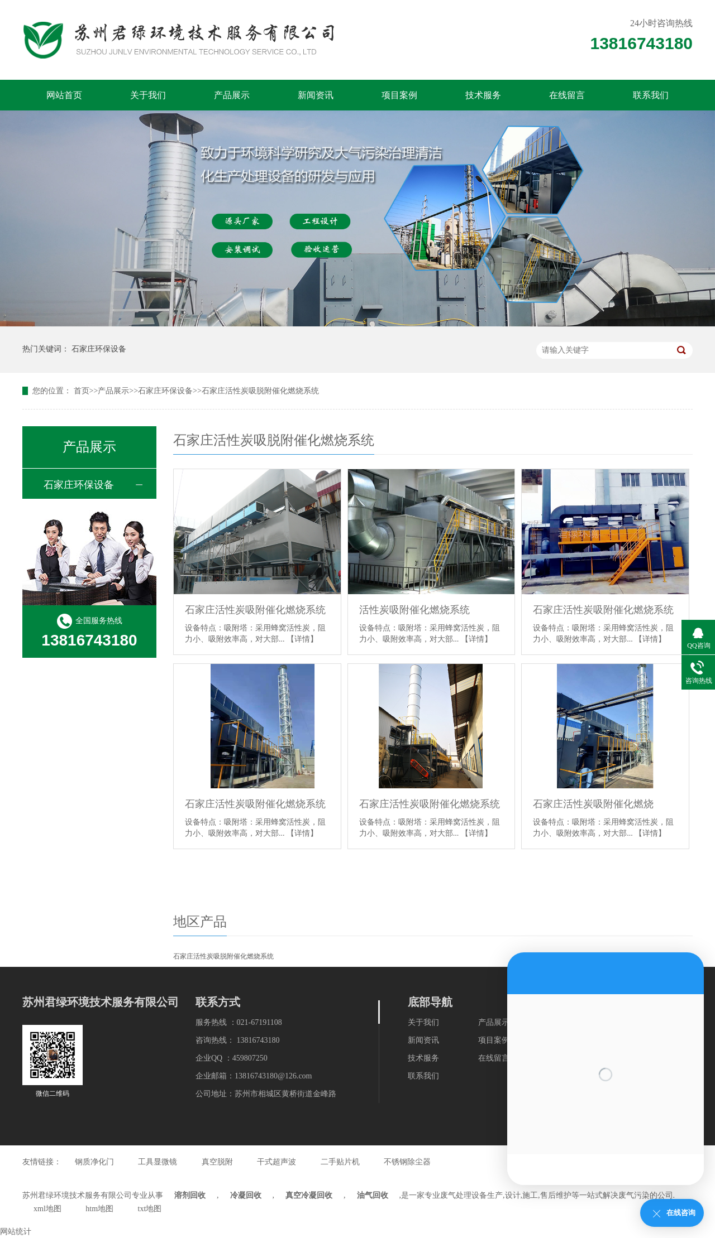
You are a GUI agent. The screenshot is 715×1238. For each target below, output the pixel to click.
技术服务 (483, 95)
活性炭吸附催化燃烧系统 (414, 609)
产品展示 (232, 95)
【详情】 (302, 639)
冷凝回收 (245, 1195)
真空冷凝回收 (308, 1195)
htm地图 (99, 1209)
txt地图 (150, 1209)
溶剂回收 (190, 1195)
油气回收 (372, 1195)
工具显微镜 (157, 1162)
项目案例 (399, 95)
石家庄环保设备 (99, 349)
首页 (81, 391)
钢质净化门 (94, 1162)
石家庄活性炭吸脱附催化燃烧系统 (260, 391)
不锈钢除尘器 (407, 1162)
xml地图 (47, 1209)
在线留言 (567, 95)
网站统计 (15, 1231)
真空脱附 (217, 1162)
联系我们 (651, 95)
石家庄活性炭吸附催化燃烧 (593, 804)
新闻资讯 (315, 95)
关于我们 (148, 95)
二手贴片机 (340, 1162)
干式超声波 (276, 1162)
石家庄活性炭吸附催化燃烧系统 (255, 609)
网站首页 (64, 95)
